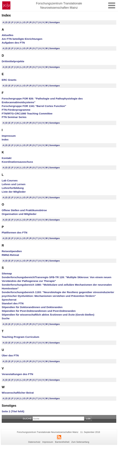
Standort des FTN (13, 303)
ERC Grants (9, 79)
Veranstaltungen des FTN (17, 374)
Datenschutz (34, 442)
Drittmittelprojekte (13, 61)
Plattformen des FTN (14, 232)
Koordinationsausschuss (17, 161)
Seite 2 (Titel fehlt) (13, 411)
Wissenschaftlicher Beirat (18, 392)
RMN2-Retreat (10, 254)
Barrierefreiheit (62, 442)
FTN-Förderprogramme (16, 109)
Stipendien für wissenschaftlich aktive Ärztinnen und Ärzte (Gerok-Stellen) (48, 314)
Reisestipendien (12, 251)
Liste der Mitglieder (14, 191)
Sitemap (7, 273)
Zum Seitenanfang (80, 442)
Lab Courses (10, 180)
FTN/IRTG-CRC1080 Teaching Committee (27, 113)
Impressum (9, 135)
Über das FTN (10, 355)
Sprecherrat (9, 299)
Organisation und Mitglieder (19, 214)
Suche (6, 318)
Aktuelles (7, 35)
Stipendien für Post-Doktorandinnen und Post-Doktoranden (39, 310)
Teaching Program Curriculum (20, 336)
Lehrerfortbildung (13, 188)
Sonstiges (54, 22)
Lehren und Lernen (13, 184)
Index (5, 139)
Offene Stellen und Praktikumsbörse (24, 210)
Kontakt (6, 158)
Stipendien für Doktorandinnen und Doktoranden (32, 307)
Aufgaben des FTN (13, 42)
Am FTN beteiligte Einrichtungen (22, 38)
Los (88, 418)
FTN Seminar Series (14, 117)
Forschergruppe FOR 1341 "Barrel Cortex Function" (34, 106)
